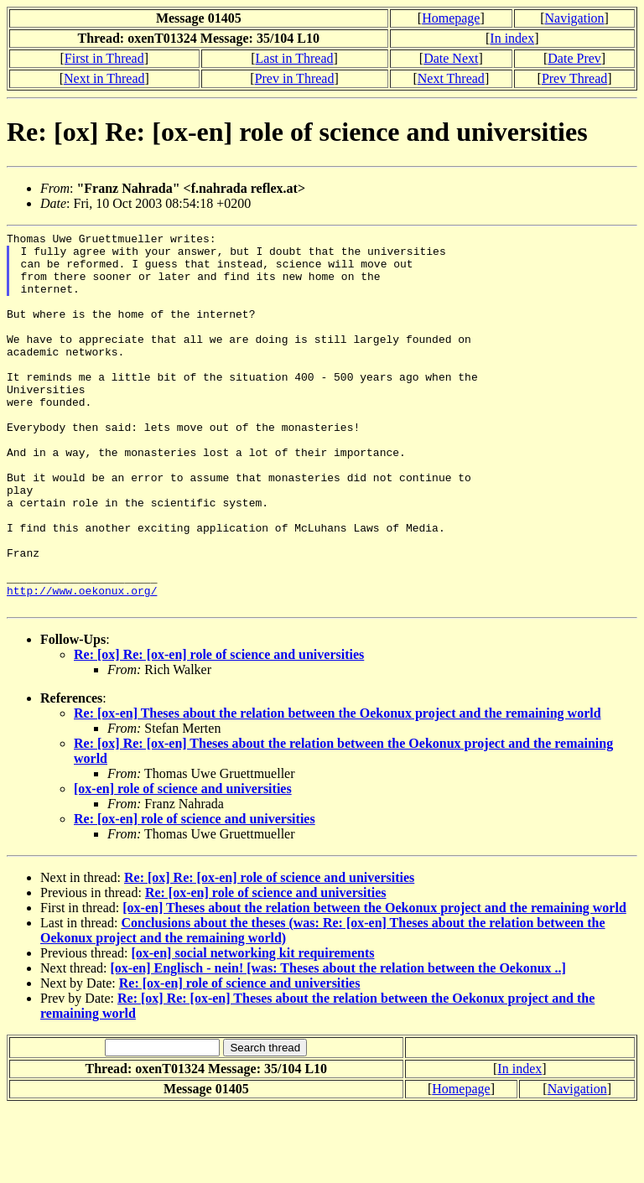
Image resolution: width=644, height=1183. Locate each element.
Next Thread (451, 78)
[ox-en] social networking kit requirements (252, 1028)
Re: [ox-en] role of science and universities (194, 894)
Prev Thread (574, 78)
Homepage (451, 18)
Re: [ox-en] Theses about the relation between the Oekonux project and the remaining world (337, 788)
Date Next (450, 58)
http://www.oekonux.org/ (82, 663)
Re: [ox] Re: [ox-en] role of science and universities (219, 730)
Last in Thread (295, 58)
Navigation (575, 18)
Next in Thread (104, 78)
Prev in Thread (295, 78)
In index (512, 38)
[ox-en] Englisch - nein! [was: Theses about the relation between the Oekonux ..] (338, 1043)
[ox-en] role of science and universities (183, 864)
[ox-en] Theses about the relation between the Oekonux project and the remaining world (374, 983)
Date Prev (574, 58)
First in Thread (104, 58)
